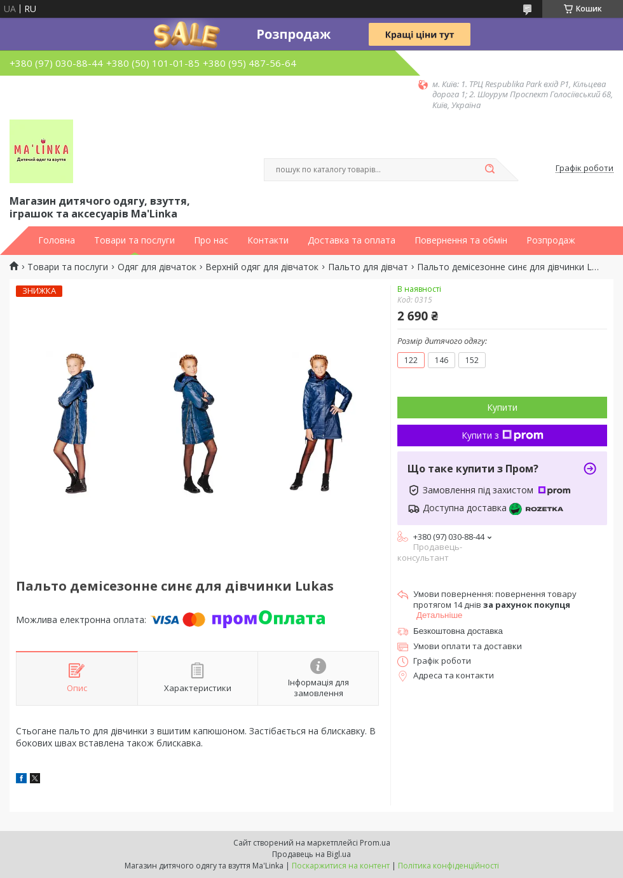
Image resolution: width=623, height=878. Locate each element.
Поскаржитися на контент (341, 865)
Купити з (503, 435)
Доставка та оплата (351, 240)
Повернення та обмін (460, 240)
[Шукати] (489, 169)
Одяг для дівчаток (157, 267)
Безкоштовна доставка (458, 631)
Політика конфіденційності (448, 865)
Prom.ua (375, 842)
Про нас (211, 240)
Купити (502, 407)
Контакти (268, 240)
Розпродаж (550, 240)
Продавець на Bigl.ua (311, 854)
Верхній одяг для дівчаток (261, 267)
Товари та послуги (134, 240)
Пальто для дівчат (368, 267)
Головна (56, 240)
